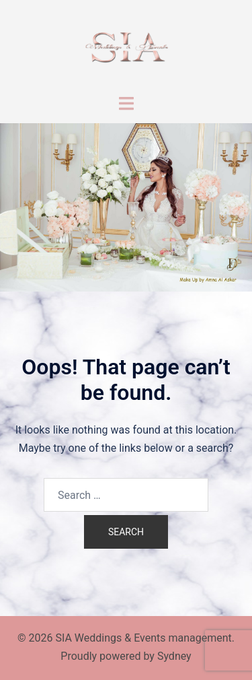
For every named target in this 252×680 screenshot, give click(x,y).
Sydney (174, 656)
